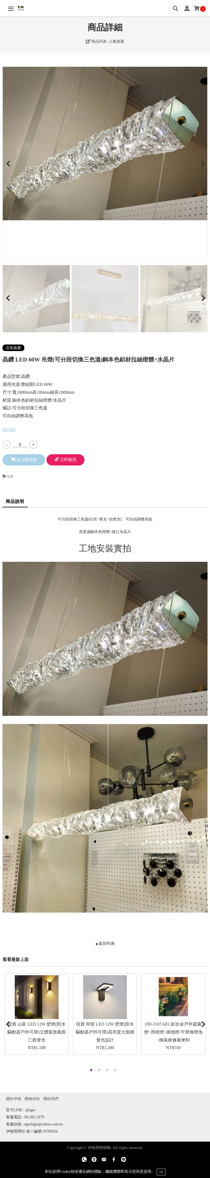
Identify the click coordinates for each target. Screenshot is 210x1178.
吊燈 (7, 476)
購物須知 (32, 1098)
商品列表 (96, 41)
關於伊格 (13, 1098)
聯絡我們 (51, 1098)
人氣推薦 (116, 41)
